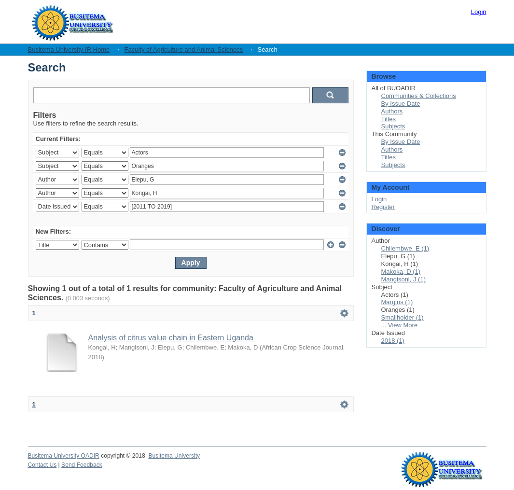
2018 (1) (392, 340)
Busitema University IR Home (69, 49)
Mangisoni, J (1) (403, 279)
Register (383, 206)
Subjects (393, 126)
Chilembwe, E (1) (405, 248)
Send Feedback (81, 465)
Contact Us (42, 465)
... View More (399, 325)
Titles (388, 119)
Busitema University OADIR (63, 455)
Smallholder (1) (402, 317)
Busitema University (174, 455)
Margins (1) (397, 302)
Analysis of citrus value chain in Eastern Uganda (170, 338)
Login (478, 11)
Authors (392, 111)
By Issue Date (400, 103)
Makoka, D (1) (401, 271)
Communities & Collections (418, 95)
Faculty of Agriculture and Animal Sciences (184, 49)
